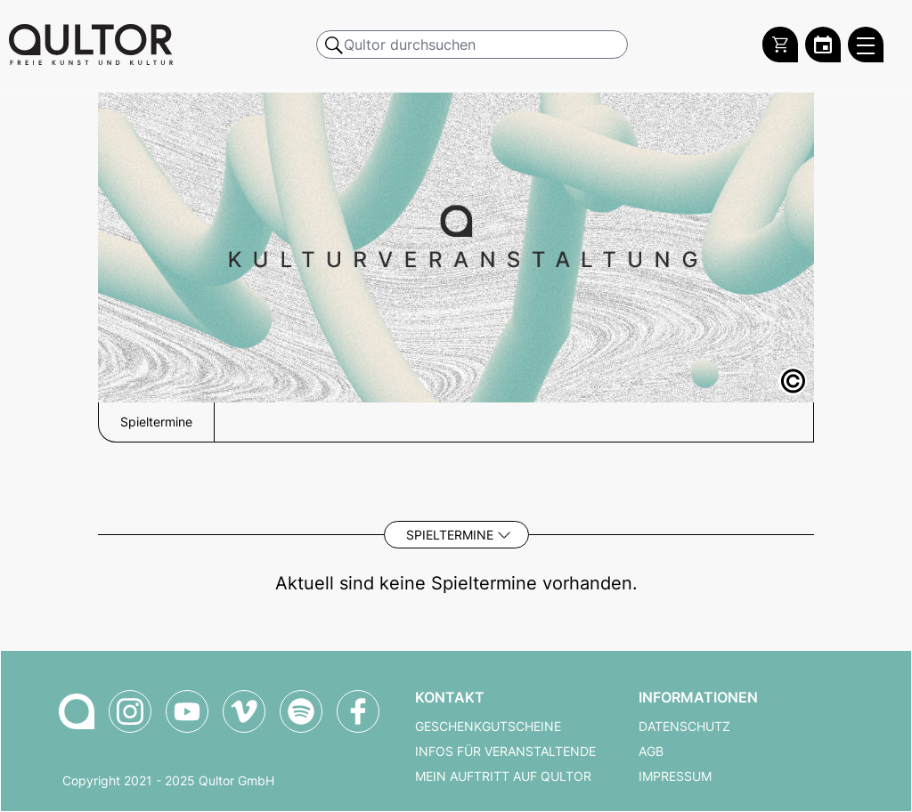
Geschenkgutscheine (488, 726)
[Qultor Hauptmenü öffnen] (866, 44)
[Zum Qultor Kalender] (823, 44)
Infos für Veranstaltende (505, 751)
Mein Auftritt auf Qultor (503, 776)
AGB (651, 751)
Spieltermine (449, 534)
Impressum (675, 776)
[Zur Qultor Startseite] (91, 44)
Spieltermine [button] (156, 422)
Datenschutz (684, 726)
